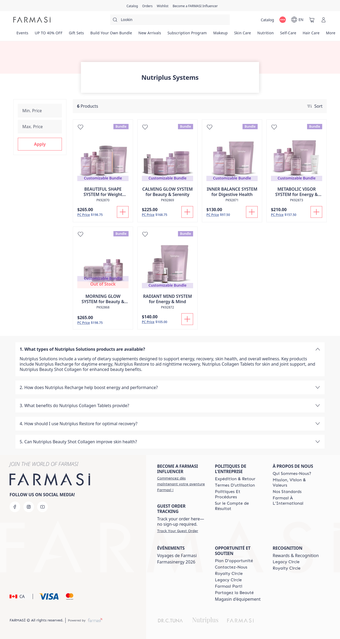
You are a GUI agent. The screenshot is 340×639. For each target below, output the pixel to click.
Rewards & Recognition (296, 555)
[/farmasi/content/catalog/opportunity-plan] (234, 560)
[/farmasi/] (31, 19)
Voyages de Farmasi (177, 555)
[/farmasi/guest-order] (177, 531)
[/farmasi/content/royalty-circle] (229, 573)
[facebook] (15, 507)
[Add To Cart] (123, 212)
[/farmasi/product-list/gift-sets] (76, 34)
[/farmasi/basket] (312, 19)
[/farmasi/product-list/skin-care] (242, 34)
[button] (40, 144)
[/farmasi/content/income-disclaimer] (239, 506)
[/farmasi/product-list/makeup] (220, 34)
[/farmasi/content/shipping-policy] (235, 479)
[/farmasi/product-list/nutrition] (265, 34)
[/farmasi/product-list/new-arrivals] (149, 34)
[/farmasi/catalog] (132, 5)
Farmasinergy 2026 (176, 562)
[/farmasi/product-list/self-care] (288, 34)
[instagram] (28, 507)
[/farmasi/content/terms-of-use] (235, 485)
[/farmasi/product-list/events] (22, 34)
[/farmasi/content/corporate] (297, 500)
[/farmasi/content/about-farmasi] (292, 473)
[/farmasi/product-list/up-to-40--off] (49, 34)
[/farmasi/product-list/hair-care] (311, 34)
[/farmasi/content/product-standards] (287, 491)
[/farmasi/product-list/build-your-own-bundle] (111, 34)
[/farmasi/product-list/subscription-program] (187, 34)
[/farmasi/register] (147, 5)
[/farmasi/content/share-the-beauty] (234, 592)
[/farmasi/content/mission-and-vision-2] (297, 482)
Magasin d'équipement (238, 599)
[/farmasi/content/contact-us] (231, 567)
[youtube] (42, 507)
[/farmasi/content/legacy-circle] (228, 580)
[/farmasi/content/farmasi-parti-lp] (228, 586)
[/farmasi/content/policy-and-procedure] (239, 494)
